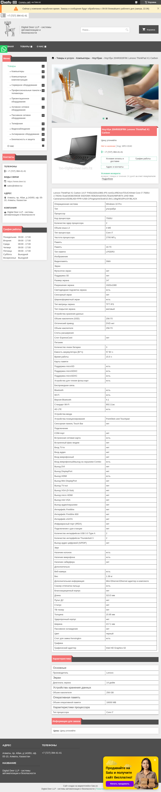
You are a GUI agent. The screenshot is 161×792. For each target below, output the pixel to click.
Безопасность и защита (23, 139)
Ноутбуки (97, 58)
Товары (25, 46)
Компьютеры (83, 58)
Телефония (17, 123)
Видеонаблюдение (21, 129)
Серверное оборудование (24, 85)
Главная (8, 46)
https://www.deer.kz (16, 181)
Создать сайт (25, 2)
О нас (40, 46)
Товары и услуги (65, 58)
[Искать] (127, 30)
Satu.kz (94, 786)
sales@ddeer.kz (15, 186)
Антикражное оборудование (25, 134)
